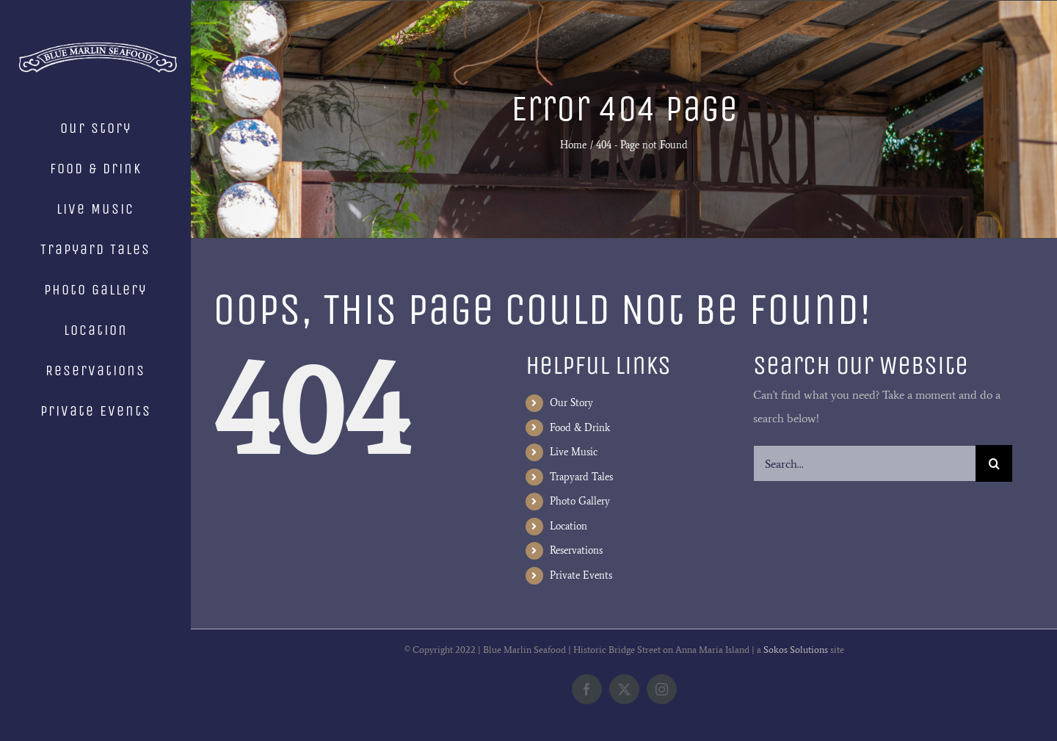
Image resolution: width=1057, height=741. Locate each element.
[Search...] (864, 463)
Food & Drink (580, 428)
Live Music (573, 452)
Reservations (576, 550)
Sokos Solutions (795, 649)
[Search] (994, 463)
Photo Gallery (580, 501)
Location (568, 526)
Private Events (581, 575)
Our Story (571, 403)
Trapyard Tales (581, 477)
